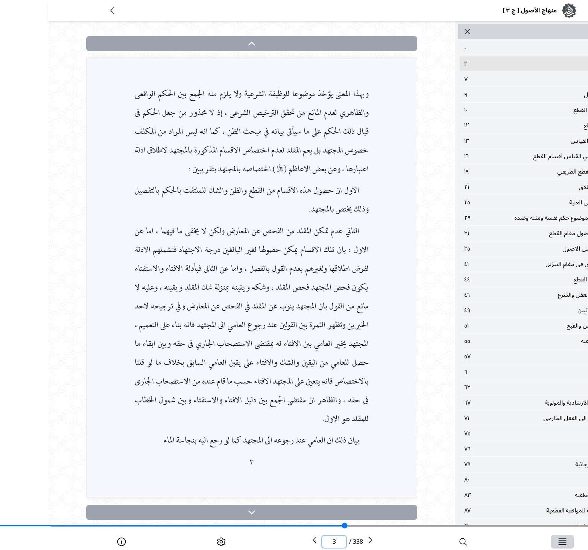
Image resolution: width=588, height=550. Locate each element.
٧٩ (499, 464)
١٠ (499, 110)
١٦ (499, 156)
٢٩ (499, 218)
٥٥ (499, 341)
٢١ (499, 187)
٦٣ (499, 387)
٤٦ (499, 295)
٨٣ (499, 495)
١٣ (499, 140)
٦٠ (499, 372)
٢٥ (499, 202)
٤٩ (499, 310)
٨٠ (499, 479)
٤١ (499, 264)
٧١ (499, 418)
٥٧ (499, 356)
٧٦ (499, 449)
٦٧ (499, 402)
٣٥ (499, 248)
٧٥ (499, 433)
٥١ (499, 325)
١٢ (499, 125)
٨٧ (499, 510)
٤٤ (499, 279)
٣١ (499, 233)
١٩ (499, 171)
